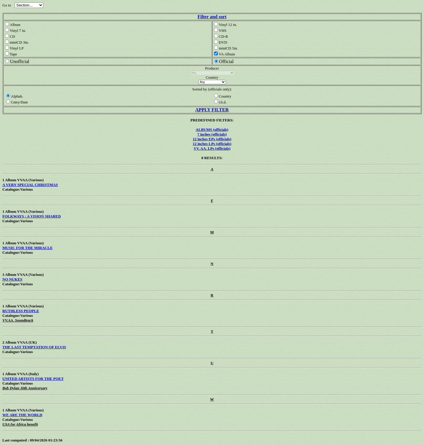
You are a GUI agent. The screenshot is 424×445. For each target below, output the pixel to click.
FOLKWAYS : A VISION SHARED (31, 216)
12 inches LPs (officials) (212, 143)
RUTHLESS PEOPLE (20, 311)
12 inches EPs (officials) (212, 139)
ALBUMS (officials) (212, 129)
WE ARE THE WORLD (22, 415)
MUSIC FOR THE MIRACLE (27, 247)
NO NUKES (12, 279)
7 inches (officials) (212, 134)
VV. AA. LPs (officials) (211, 148)
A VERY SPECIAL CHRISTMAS (30, 184)
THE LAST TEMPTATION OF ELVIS (34, 347)
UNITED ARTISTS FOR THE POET (33, 378)
